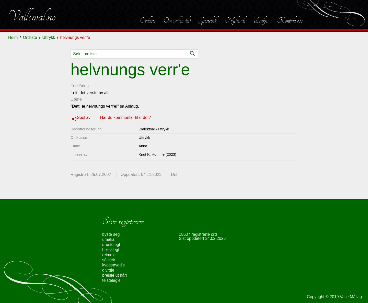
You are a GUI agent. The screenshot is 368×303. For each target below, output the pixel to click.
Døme (76, 99)
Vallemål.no (32, 16)
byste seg (111, 234)
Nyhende (235, 20)
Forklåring (80, 86)
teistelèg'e (111, 280)
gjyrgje (108, 270)
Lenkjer (261, 20)
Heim (13, 37)
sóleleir (108, 260)
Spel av (84, 117)
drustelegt (111, 244)
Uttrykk (48, 37)
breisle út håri (114, 275)
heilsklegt (110, 250)
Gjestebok (207, 20)
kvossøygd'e (113, 265)
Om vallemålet (177, 20)
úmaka (108, 239)
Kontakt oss (290, 20)
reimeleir (110, 255)
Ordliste (147, 20)
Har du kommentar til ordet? (125, 117)
